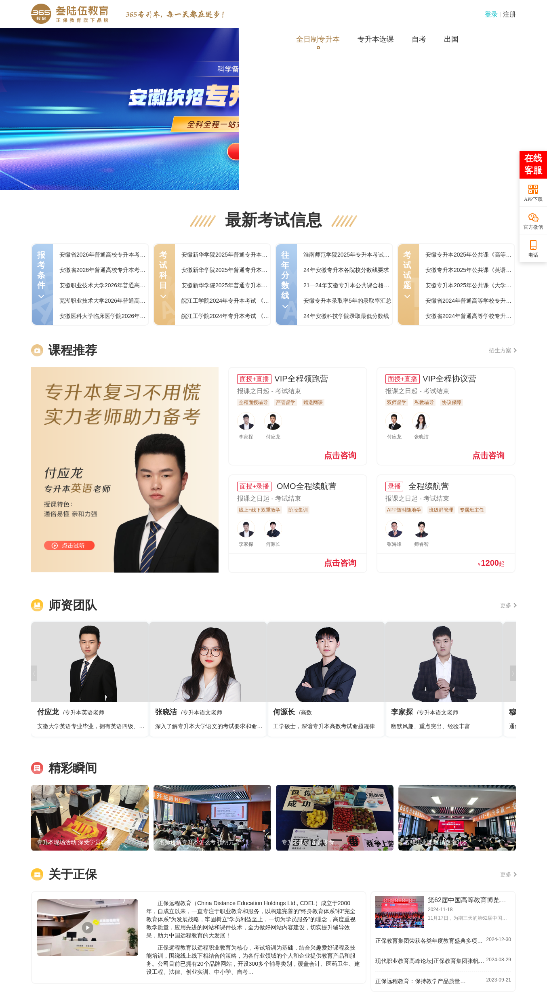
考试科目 (163, 274)
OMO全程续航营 (305, 486)
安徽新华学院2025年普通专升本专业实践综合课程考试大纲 (255, 254)
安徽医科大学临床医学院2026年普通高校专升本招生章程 (130, 316)
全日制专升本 (318, 39)
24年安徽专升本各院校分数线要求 (346, 270)
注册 (509, 14)
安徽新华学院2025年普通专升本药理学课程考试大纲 (247, 285)
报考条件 (41, 274)
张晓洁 (208, 679)
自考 (419, 39)
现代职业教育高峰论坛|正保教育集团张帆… (429, 961)
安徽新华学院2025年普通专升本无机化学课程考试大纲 (249, 270)
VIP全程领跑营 (301, 378)
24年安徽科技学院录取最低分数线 (346, 316)
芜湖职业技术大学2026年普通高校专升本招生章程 (122, 300)
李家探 (444, 679)
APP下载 (533, 199)
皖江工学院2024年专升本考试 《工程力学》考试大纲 (247, 300)
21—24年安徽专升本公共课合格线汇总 (352, 285)
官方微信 (533, 227)
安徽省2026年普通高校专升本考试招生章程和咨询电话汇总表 (136, 270)
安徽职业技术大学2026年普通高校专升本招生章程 (122, 285)
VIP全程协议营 (449, 378)
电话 (533, 255)
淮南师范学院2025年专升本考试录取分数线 (357, 254)
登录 (491, 14)
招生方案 (502, 350)
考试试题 (407, 274)
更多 (508, 605)
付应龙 (90, 679)
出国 (451, 39)
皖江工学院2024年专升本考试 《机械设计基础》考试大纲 (253, 316)
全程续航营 (427, 486)
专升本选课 (376, 39)
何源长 (326, 679)
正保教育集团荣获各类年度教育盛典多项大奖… (430, 940)
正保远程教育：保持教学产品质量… (420, 981)
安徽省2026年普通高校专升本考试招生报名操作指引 (125, 254)
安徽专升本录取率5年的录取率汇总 (347, 300)
